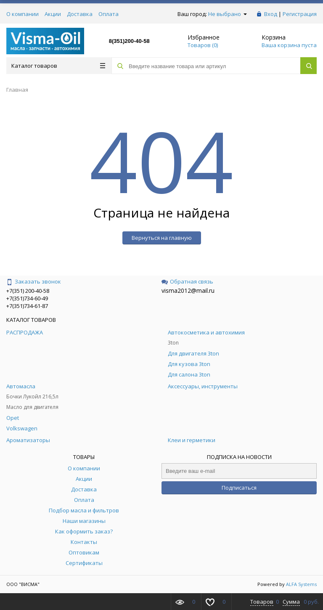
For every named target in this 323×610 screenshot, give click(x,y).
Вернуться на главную (162, 237)
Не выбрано (227, 14)
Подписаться (239, 487)
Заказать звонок (33, 281)
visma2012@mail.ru (188, 290)
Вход (270, 14)
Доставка (80, 14)
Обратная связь (187, 281)
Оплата (108, 14)
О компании (22, 14)
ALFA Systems (301, 584)
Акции (53, 14)
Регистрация (300, 14)
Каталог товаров (58, 65)
